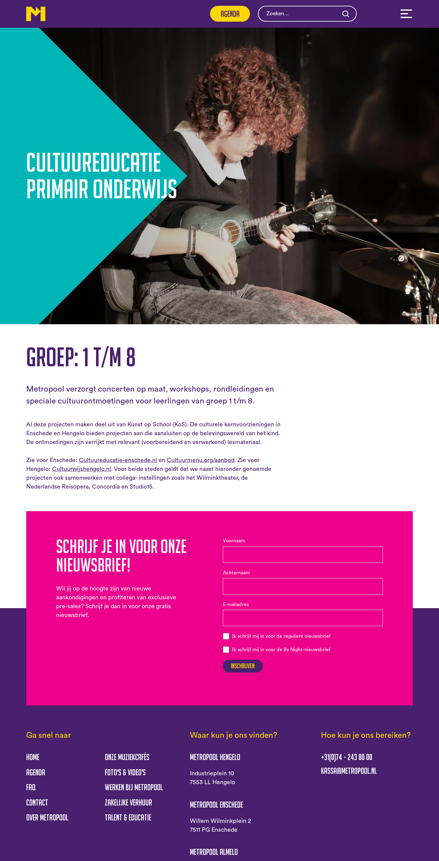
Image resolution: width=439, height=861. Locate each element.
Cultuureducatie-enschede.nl (118, 460)
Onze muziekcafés (127, 761)
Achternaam (236, 572)
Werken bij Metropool (134, 791)
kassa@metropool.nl (349, 774)
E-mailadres (236, 604)
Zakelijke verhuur (128, 806)
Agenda (230, 14)
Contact (37, 806)
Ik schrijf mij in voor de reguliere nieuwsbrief (281, 636)
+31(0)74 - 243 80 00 (346, 761)
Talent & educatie (128, 821)
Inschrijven (248, 668)
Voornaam (234, 540)
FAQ (31, 791)
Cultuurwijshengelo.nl (81, 469)
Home (32, 761)
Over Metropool (47, 821)
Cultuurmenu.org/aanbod (200, 460)
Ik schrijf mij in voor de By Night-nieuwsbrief (281, 649)
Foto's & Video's (125, 776)
